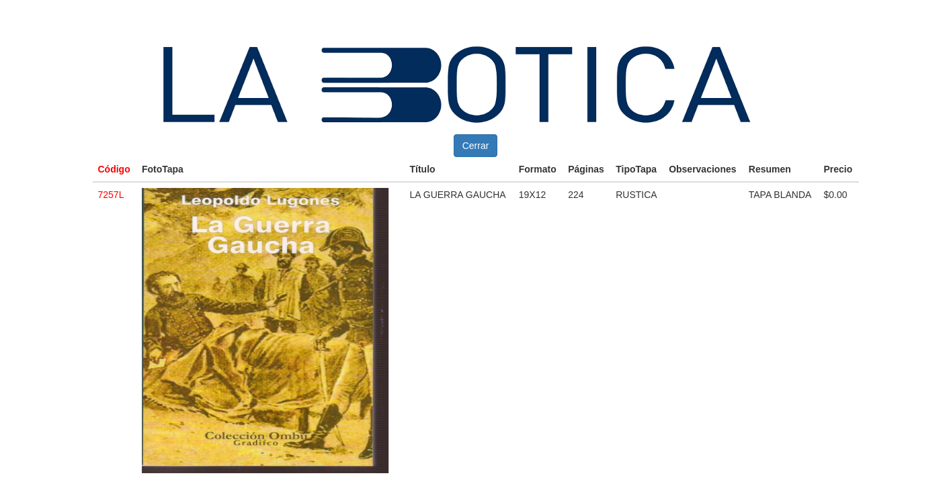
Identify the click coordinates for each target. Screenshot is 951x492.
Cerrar (475, 145)
